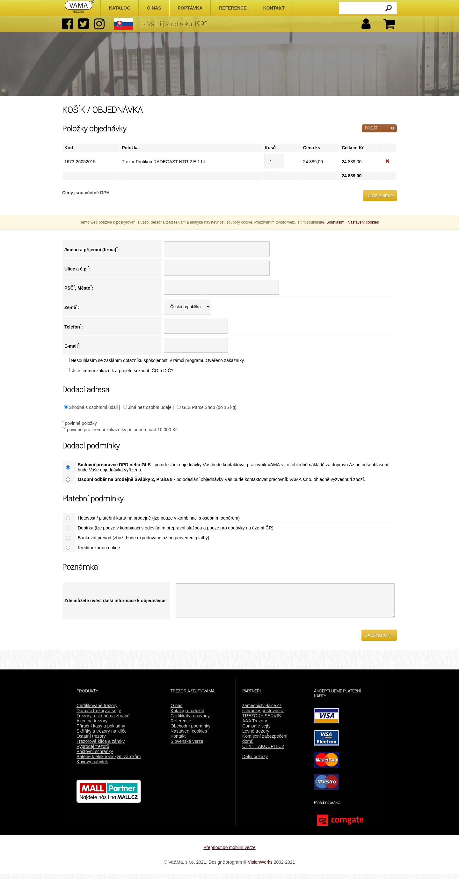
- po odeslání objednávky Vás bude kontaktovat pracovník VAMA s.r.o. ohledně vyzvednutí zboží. (221, 479)
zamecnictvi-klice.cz (262, 710)
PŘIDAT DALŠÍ (371, 129)
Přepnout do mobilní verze (229, 852)
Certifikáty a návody (190, 720)
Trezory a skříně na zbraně (103, 720)
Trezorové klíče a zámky (100, 746)
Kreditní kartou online (99, 547)
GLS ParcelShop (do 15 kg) (209, 407)
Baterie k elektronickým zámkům (108, 761)
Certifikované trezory (96, 710)
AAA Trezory (254, 725)
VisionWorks (260, 866)
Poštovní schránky (94, 756)
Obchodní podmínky (190, 730)
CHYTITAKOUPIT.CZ (263, 751)
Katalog (119, 8)
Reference (181, 725)
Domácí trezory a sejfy (98, 715)
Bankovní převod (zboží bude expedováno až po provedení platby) (143, 537)
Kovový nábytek (92, 766)
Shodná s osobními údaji (93, 407)
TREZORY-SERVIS (261, 720)
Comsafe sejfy (256, 730)
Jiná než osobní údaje (149, 407)
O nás (176, 710)
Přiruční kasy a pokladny (100, 730)
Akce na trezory (91, 725)
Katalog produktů (187, 715)
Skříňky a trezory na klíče (101, 735)
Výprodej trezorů (92, 751)
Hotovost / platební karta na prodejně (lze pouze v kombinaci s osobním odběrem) (159, 518)
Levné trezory (255, 735)
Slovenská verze (187, 746)
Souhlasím (335, 222)
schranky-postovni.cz (263, 715)
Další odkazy (255, 761)
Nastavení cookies (189, 735)
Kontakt (178, 740)
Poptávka (190, 8)
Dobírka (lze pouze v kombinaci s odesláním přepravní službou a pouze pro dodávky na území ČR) (175, 527)
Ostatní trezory (91, 740)
